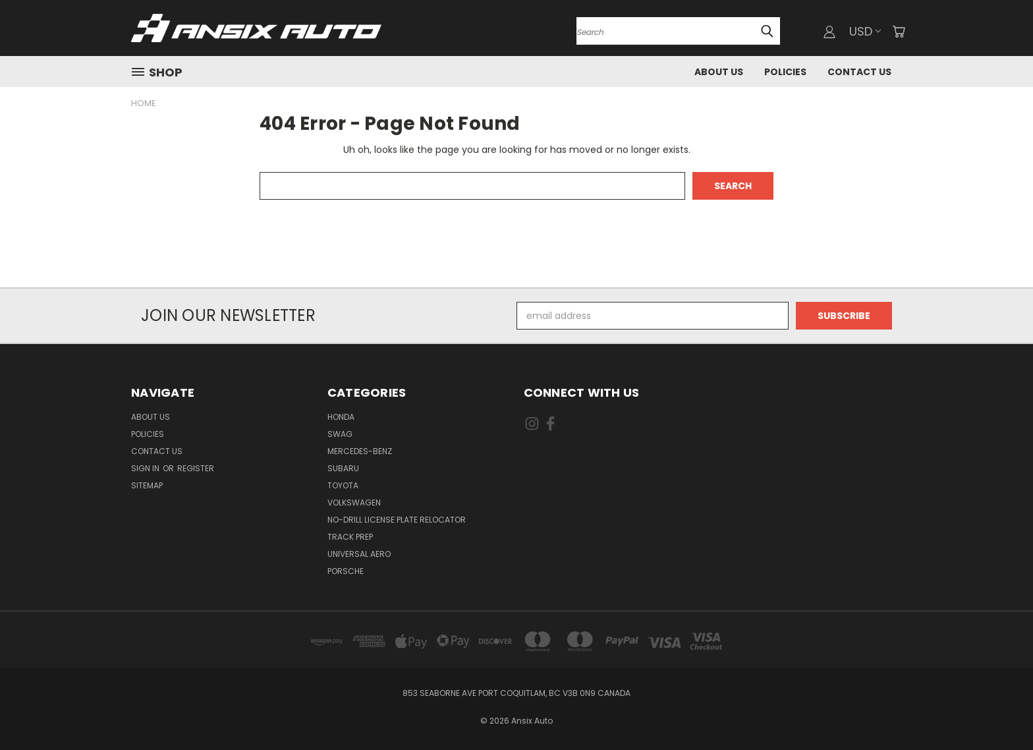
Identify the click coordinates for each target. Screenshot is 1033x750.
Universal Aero (359, 554)
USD (865, 31)
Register (195, 468)
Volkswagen (354, 502)
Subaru (343, 468)
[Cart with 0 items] (898, 31)
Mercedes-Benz (359, 451)
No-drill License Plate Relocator (396, 519)
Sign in (146, 468)
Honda (340, 416)
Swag (339, 434)
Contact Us (859, 71)
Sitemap (147, 485)
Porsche (345, 571)
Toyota (342, 485)
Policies (785, 71)
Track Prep (350, 536)
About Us (718, 71)
